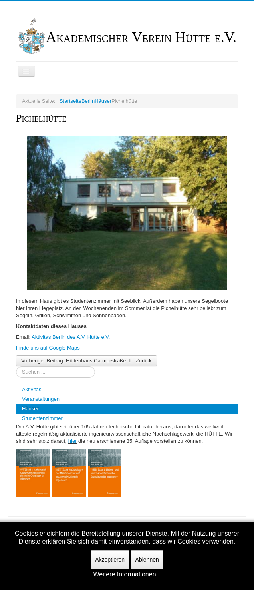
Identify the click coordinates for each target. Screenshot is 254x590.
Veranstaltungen (41, 399)
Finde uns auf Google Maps (48, 348)
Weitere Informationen (124, 574)
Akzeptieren (110, 559)
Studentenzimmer (42, 418)
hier (72, 441)
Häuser (30, 409)
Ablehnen (147, 559)
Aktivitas (31, 389)
